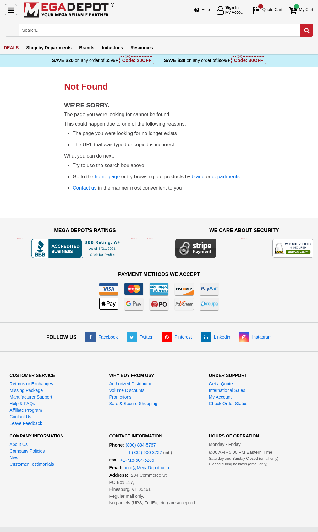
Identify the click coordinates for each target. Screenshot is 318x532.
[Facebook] (101, 336)
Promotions (120, 396)
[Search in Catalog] (306, 30)
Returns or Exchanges (31, 383)
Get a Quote (221, 383)
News (14, 457)
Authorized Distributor (130, 383)
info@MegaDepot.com (147, 467)
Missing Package (26, 390)
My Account (220, 396)
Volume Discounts (126, 390)
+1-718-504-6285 (137, 460)
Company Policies (27, 450)
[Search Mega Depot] (164, 30)
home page (107, 176)
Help (205, 9)
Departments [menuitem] (49, 47)
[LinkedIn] (215, 336)
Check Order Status (228, 403)
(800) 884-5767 (141, 445)
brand (198, 176)
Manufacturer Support (30, 396)
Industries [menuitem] (112, 47)
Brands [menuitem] (86, 47)
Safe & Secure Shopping (133, 403)
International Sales (227, 390)
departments (226, 176)
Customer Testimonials (31, 464)
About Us (18, 444)
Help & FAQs (22, 403)
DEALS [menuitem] (11, 47)
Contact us (84, 188)
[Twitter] (140, 336)
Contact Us (20, 416)
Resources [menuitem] (141, 47)
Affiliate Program (25, 410)
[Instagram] (255, 336)
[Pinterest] (177, 336)
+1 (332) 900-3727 (144, 452)
